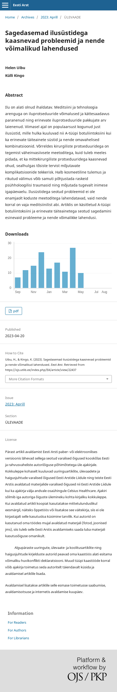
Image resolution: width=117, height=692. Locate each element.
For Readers (17, 622)
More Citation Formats (26, 379)
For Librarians (18, 638)
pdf (15, 311)
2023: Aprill (49, 17)
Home (10, 17)
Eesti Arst (21, 5)
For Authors (17, 630)
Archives (27, 17)
